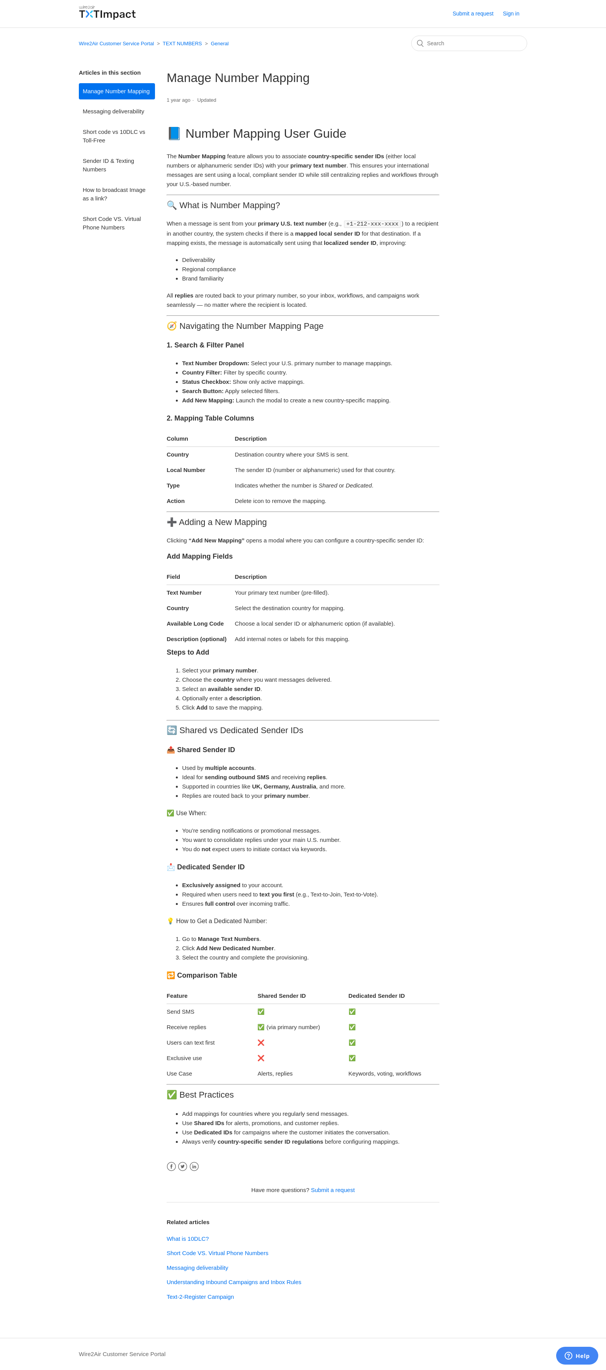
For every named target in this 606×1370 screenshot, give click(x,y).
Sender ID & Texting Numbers (108, 165)
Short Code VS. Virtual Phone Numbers (112, 223)
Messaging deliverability (113, 111)
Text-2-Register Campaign (200, 1296)
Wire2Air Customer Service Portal (116, 43)
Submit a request (473, 13)
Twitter (182, 1166)
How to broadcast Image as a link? (114, 194)
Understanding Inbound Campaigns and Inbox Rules (234, 1281)
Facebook (171, 1166)
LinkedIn (194, 1166)
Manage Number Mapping (116, 91)
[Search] (469, 43)
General (219, 43)
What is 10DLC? (188, 1238)
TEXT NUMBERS (182, 43)
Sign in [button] (511, 13)
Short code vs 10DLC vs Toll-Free (114, 136)
